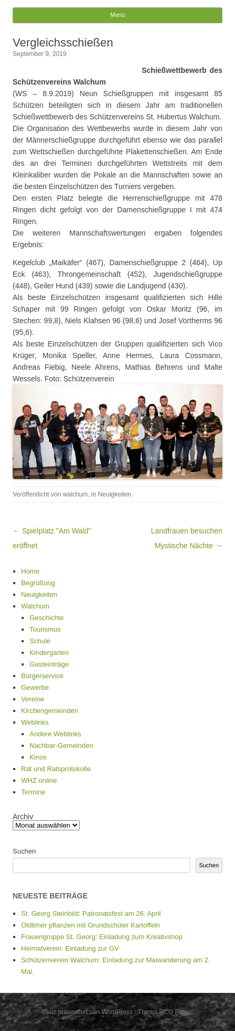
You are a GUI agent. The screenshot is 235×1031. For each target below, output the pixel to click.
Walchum (35, 606)
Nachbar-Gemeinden (61, 745)
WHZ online (39, 780)
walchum (75, 494)
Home (30, 571)
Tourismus (45, 629)
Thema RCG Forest (165, 1012)
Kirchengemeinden (49, 711)
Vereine (32, 699)
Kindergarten (49, 653)
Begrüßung (38, 583)
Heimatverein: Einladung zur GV (70, 948)
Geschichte (47, 618)
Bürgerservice (42, 676)
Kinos (38, 757)
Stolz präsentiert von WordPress (87, 1012)
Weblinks (35, 722)
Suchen (24, 851)
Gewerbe (35, 687)
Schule (40, 641)
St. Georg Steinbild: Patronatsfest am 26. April (91, 913)
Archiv (23, 816)
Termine (33, 792)
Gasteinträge (49, 664)
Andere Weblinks (55, 734)
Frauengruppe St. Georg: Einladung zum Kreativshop (101, 937)
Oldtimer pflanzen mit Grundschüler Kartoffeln (90, 925)
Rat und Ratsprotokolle (56, 769)
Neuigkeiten (114, 494)
